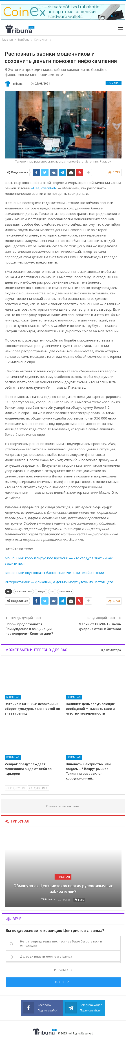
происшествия (23, 591)
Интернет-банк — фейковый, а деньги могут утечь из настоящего (59, 582)
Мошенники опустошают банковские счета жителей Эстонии (54, 572)
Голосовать (63, 982)
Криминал (113, 83)
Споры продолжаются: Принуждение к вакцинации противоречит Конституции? (29, 629)
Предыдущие (15, 788)
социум (41, 591)
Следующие (38, 788)
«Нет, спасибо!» (44, 188)
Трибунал (63, 876)
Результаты (63, 970)
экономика (65, 591)
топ (52, 591)
